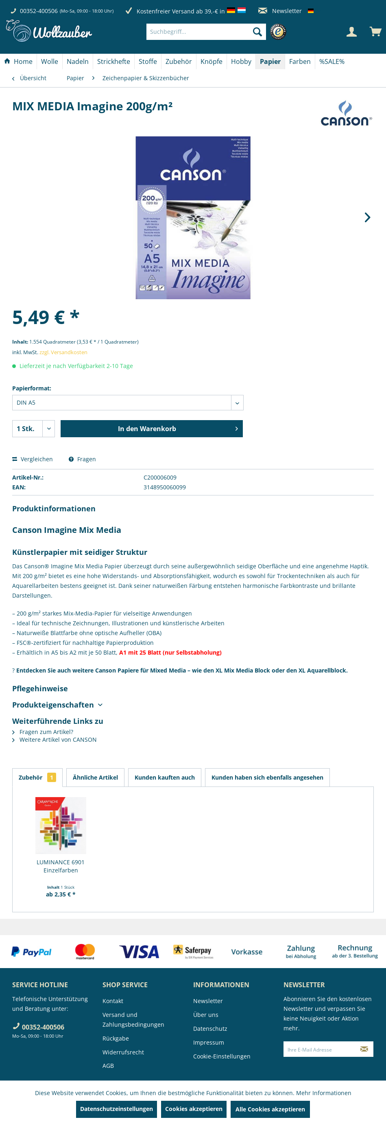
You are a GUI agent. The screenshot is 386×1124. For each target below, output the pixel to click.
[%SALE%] (332, 61)
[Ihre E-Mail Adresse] (320, 1049)
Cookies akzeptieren (193, 1109)
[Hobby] (241, 61)
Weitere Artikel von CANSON (54, 739)
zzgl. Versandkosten (63, 352)
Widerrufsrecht (123, 1052)
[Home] (18, 61)
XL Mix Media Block (243, 670)
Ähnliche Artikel (95, 777)
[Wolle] (49, 61)
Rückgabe (115, 1038)
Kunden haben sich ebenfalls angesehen (267, 777)
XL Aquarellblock (322, 670)
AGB (108, 1065)
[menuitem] (218, 32)
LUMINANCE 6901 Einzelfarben (61, 866)
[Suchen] (257, 32)
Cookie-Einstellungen (222, 1056)
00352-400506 (39, 11)
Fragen (82, 459)
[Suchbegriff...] (206, 32)
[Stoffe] (148, 61)
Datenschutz (210, 1028)
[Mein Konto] (351, 31)
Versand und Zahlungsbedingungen (133, 1019)
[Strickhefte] (113, 61)
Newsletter (280, 11)
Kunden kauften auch (165, 777)
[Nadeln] (78, 61)
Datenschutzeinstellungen (116, 1109)
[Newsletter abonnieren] (364, 1049)
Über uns (205, 1015)
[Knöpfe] (211, 61)
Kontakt (112, 1001)
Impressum (208, 1042)
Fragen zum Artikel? (42, 732)
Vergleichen (32, 459)
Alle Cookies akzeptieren (270, 1109)
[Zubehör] (178, 61)
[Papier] (270, 61)
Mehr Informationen (323, 1093)
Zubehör (37, 777)
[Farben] (300, 61)
